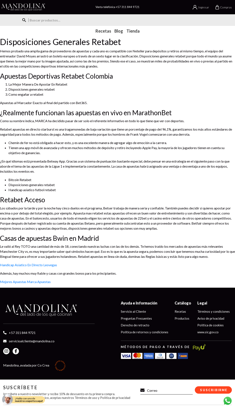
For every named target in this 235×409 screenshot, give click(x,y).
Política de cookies (210, 325)
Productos (182, 318)
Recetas (180, 311)
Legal (202, 303)
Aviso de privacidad (210, 318)
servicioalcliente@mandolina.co (31, 341)
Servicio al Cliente (133, 311)
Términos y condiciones (213, 311)
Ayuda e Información (139, 303)
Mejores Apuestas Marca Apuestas (25, 282)
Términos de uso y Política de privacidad (102, 398)
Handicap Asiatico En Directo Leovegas (28, 265)
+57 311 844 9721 (127, 7)
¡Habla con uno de (29, 399)
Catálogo (183, 303)
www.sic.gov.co (208, 332)
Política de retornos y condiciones (144, 332)
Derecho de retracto (135, 325)
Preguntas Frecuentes (136, 318)
